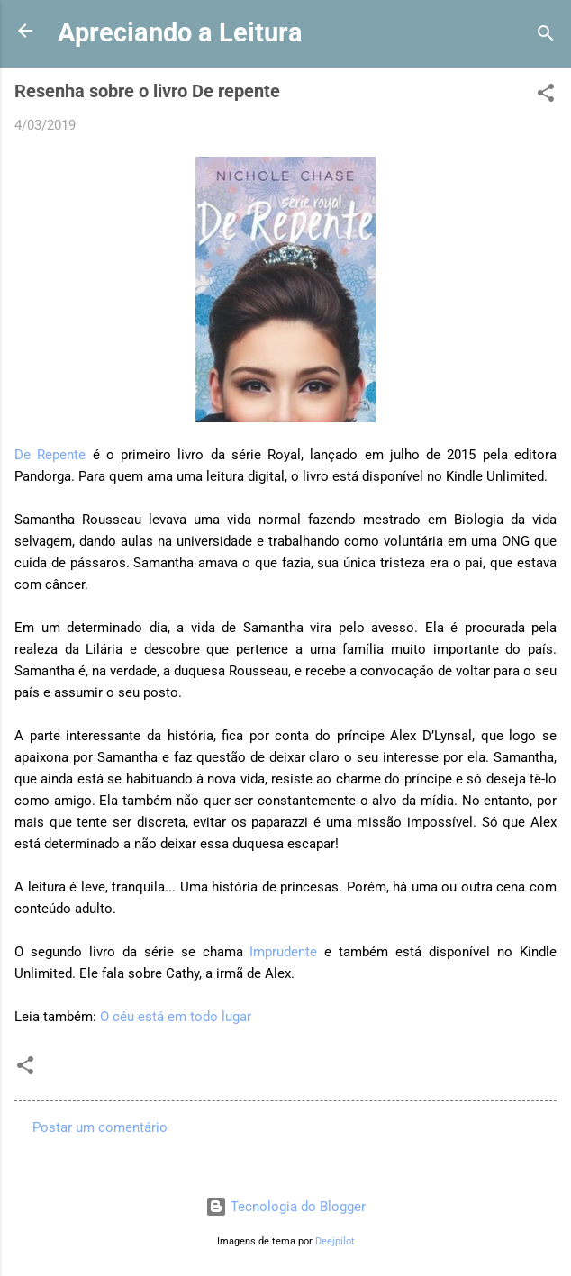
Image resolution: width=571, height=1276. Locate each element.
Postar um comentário (100, 1127)
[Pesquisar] (546, 36)
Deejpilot (335, 1241)
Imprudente (283, 952)
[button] (546, 96)
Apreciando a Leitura (180, 32)
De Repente (50, 455)
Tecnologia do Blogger (285, 1207)
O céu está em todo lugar (175, 1017)
